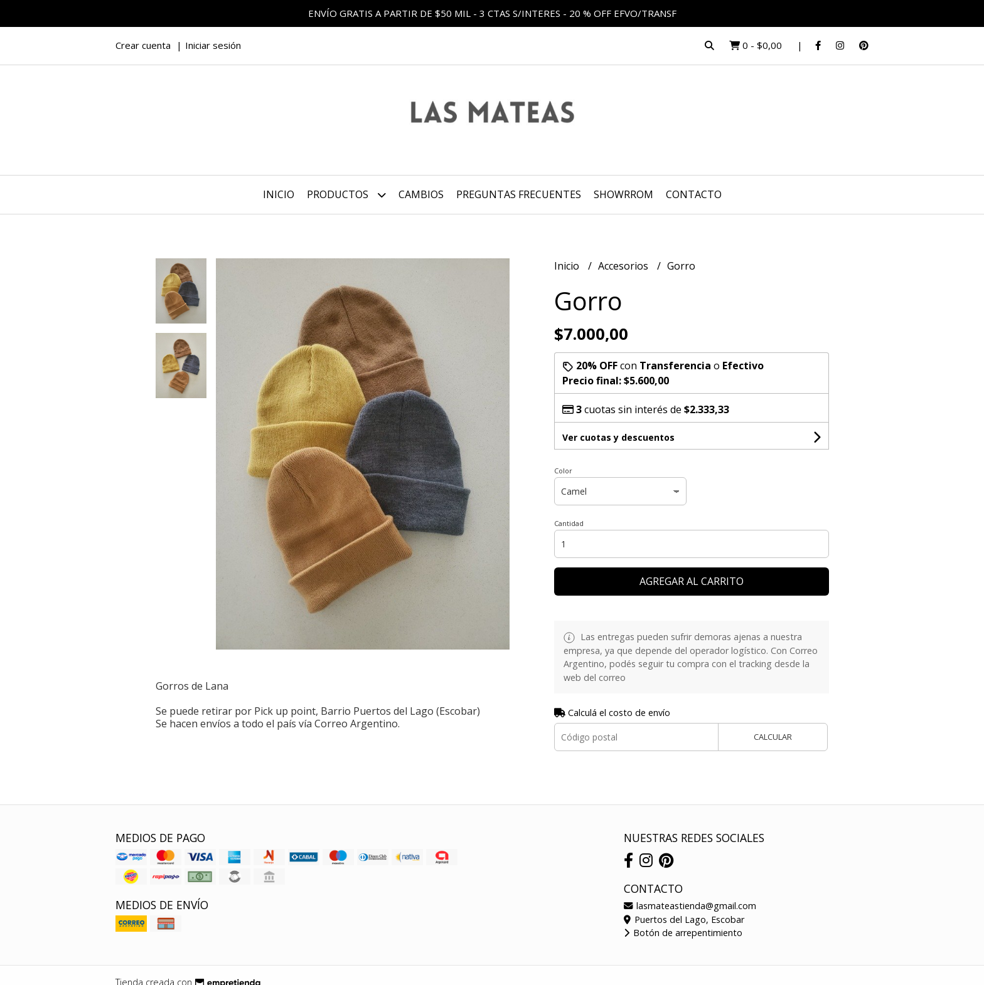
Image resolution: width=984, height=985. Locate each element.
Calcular (773, 736)
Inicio (278, 194)
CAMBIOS (421, 194)
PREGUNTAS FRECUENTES (518, 194)
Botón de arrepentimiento (683, 933)
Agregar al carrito (691, 581)
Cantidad (569, 523)
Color (563, 470)
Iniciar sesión (213, 45)
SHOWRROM (623, 194)
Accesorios (624, 266)
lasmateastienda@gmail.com (690, 906)
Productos (346, 195)
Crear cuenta (143, 45)
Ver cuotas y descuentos (618, 437)
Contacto (694, 194)
